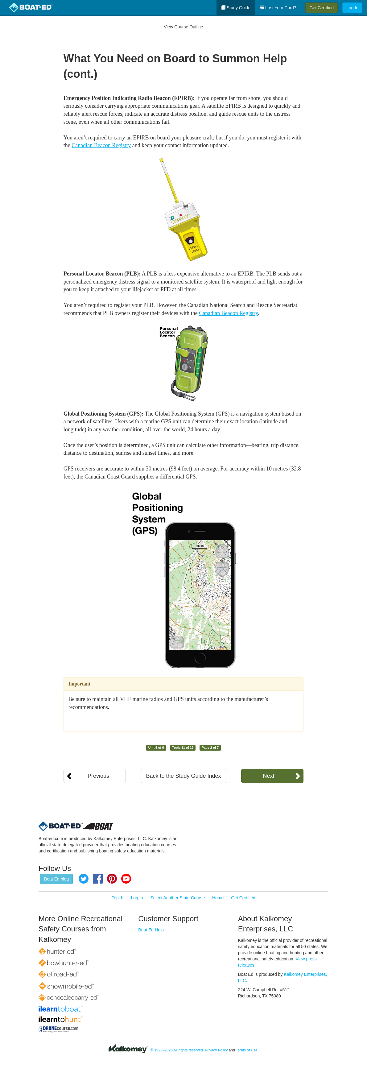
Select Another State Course (177, 897)
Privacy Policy (216, 1050)
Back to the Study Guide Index (183, 776)
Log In (352, 7)
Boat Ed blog (56, 878)
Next (268, 776)
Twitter (84, 879)
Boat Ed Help (151, 929)
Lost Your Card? (278, 7)
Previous (98, 776)
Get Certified (321, 7)
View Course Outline (183, 26)
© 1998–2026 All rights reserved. (177, 1050)
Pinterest (112, 879)
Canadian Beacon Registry (101, 145)
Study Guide (235, 7)
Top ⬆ (117, 897)
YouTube (126, 879)
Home (218, 897)
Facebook (98, 879)
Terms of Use (247, 1050)
